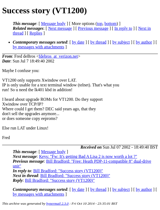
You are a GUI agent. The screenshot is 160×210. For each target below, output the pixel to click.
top (99, 23)
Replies (36, 33)
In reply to (123, 28)
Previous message (93, 28)
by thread (98, 42)
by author (144, 42)
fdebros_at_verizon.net (58, 56)
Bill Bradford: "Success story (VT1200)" (68, 171)
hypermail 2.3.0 (57, 203)
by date (78, 42)
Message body (53, 23)
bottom (110, 23)
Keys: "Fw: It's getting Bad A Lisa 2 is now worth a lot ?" (88, 156)
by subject (121, 42)
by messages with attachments (38, 47)
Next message (60, 28)
